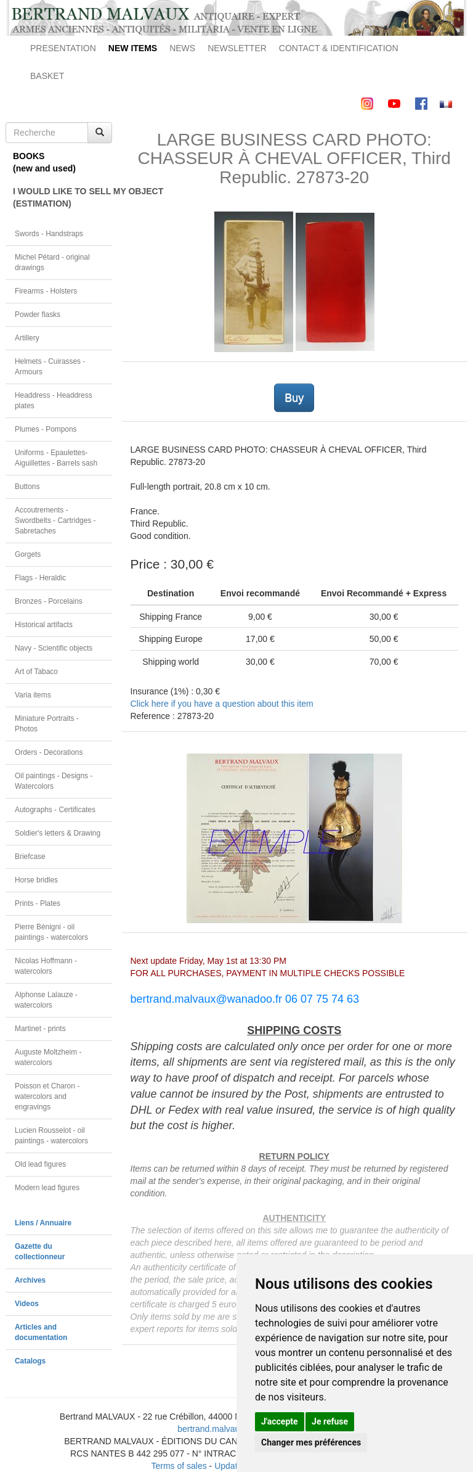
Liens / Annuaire (43, 1223)
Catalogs (30, 1361)
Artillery (27, 338)
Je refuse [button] (330, 1421)
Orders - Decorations (49, 752)
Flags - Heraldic (40, 578)
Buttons (27, 486)
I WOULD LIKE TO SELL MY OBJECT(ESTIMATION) (62, 197)
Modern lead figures (47, 1187)
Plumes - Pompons (45, 429)
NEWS (182, 48)
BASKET (47, 76)
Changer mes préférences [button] (311, 1442)
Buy (294, 398)
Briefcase (30, 856)
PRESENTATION (63, 48)
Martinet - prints (40, 1028)
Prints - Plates (37, 903)
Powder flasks (37, 314)
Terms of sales (178, 1466)
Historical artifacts (44, 624)
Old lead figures (40, 1164)
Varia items (33, 695)
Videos (27, 1303)
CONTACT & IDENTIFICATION (338, 48)
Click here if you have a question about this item (222, 704)
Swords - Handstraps (49, 233)
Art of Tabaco (36, 671)
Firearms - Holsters (46, 291)
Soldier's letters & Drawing (57, 833)
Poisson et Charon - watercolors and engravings (47, 1096)
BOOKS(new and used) (44, 162)
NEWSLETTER (237, 48)
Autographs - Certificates (55, 809)
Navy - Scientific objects (53, 648)
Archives (30, 1280)
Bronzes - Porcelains (49, 601)
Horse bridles (36, 880)
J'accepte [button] (279, 1421)
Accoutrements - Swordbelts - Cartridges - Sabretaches (55, 520)
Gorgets (28, 554)
